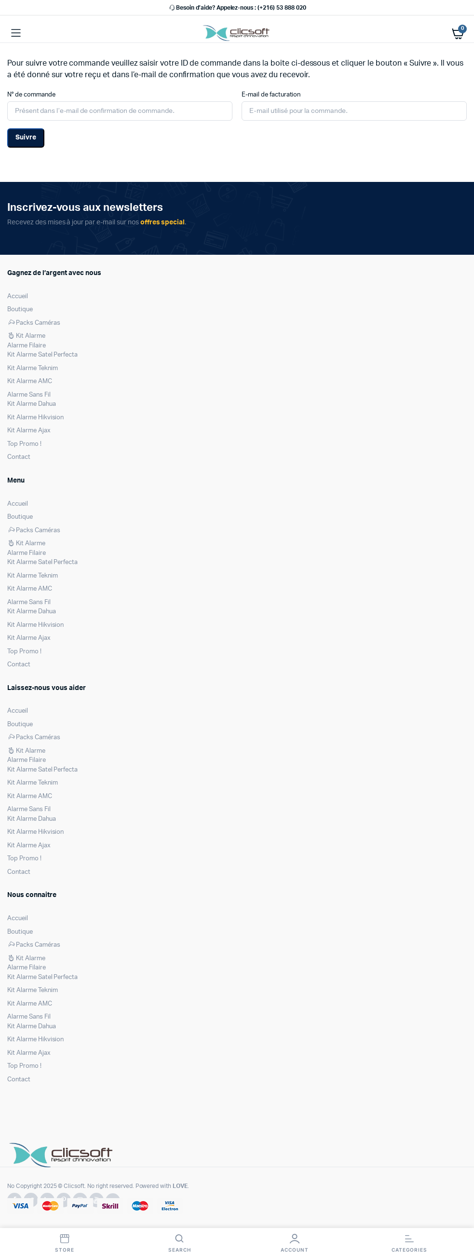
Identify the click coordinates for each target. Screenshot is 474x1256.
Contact (18, 457)
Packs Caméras (33, 323)
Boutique (20, 309)
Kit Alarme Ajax (29, 431)
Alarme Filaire (26, 346)
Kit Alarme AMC (29, 381)
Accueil (17, 296)
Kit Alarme (26, 336)
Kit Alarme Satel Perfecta (42, 355)
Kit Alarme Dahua (31, 404)
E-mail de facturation (271, 95)
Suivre (25, 137)
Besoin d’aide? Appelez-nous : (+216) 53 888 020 (237, 7)
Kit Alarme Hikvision (35, 417)
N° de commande (31, 95)
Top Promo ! (24, 444)
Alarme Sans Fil (29, 395)
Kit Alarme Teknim (32, 368)
